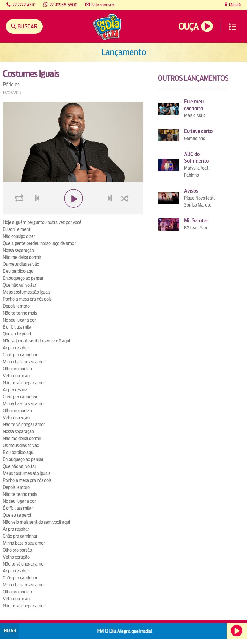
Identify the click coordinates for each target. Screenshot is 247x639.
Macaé (234, 4)
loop (20, 212)
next (110, 212)
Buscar (26, 26)
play (73, 212)
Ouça (188, 26)
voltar (35, 212)
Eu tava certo (198, 131)
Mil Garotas (196, 221)
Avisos (191, 191)
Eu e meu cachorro (194, 104)
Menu (232, 27)
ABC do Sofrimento (196, 157)
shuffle (125, 212)
